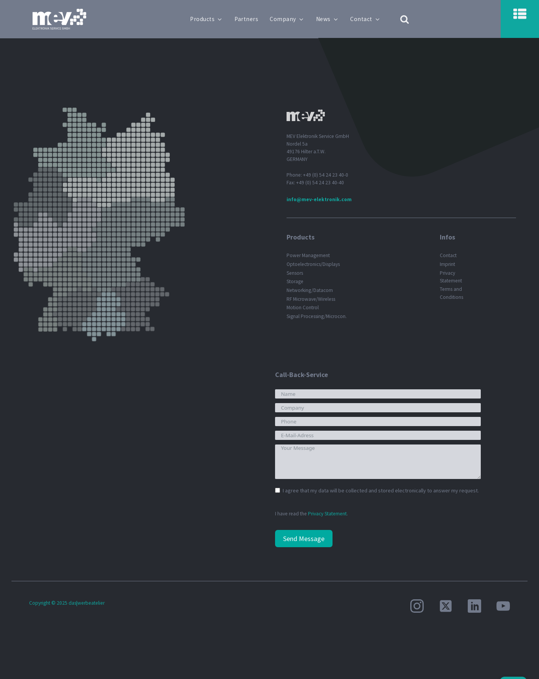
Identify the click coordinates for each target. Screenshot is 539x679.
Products (208, 19)
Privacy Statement (451, 277)
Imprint (447, 264)
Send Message (303, 538)
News (328, 19)
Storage (295, 281)
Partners (248, 19)
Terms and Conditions (451, 293)
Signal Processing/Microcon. (317, 316)
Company (288, 19)
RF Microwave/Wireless (311, 299)
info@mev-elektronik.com (319, 199)
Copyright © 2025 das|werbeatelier (67, 603)
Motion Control (303, 307)
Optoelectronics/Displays (313, 264)
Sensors (295, 273)
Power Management (308, 255)
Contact (367, 19)
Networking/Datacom (310, 290)
